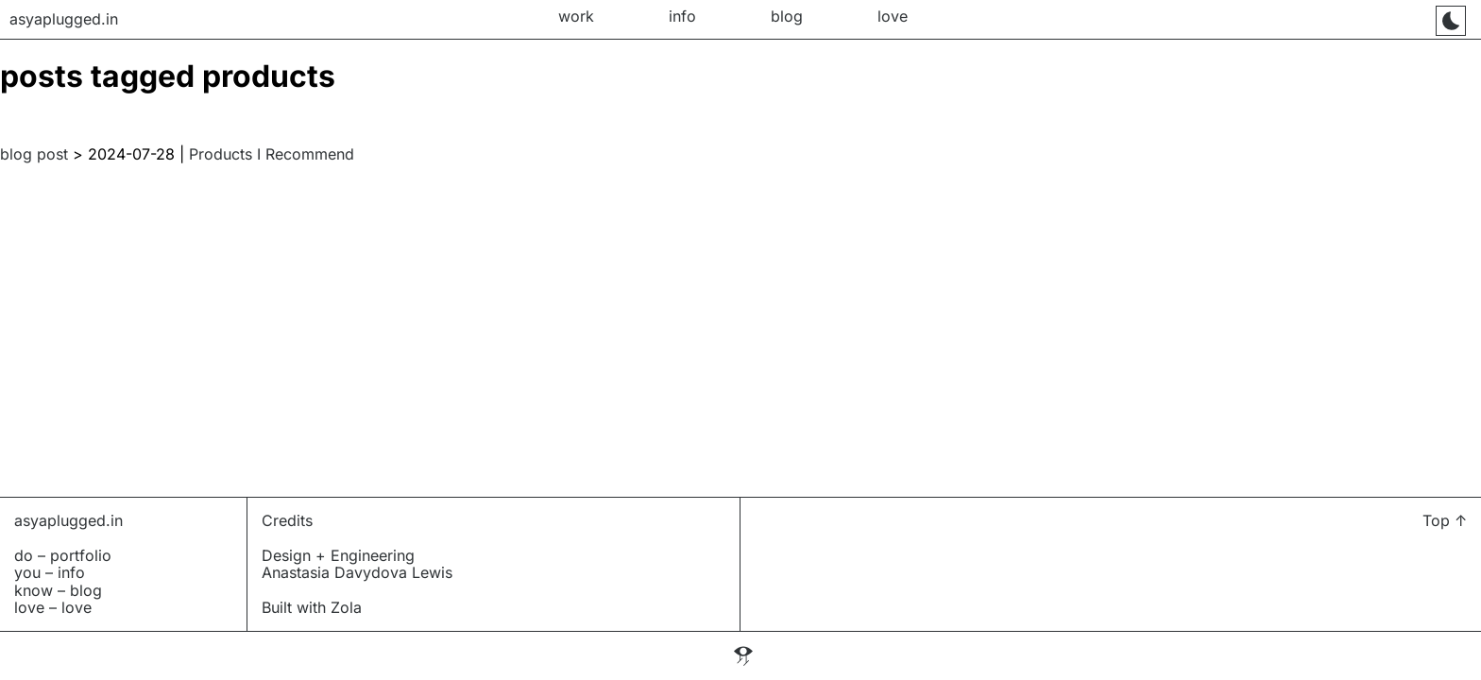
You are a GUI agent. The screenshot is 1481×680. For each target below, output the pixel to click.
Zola (346, 607)
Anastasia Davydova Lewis (357, 572)
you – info (49, 572)
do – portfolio (62, 555)
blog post (34, 153)
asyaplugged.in (68, 520)
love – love (53, 607)
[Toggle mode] (1451, 21)
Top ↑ (1444, 521)
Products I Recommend (271, 153)
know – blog (58, 590)
